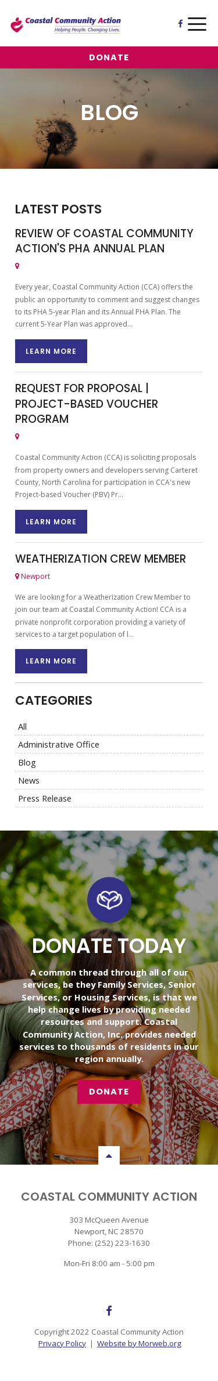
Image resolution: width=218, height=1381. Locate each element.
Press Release (45, 798)
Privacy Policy (62, 1343)
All (22, 726)
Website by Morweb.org (139, 1343)
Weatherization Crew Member (100, 559)
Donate (109, 57)
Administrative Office (58, 744)
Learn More (51, 351)
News (29, 780)
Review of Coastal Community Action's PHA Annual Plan (104, 241)
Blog (27, 762)
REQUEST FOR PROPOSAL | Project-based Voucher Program (86, 403)
